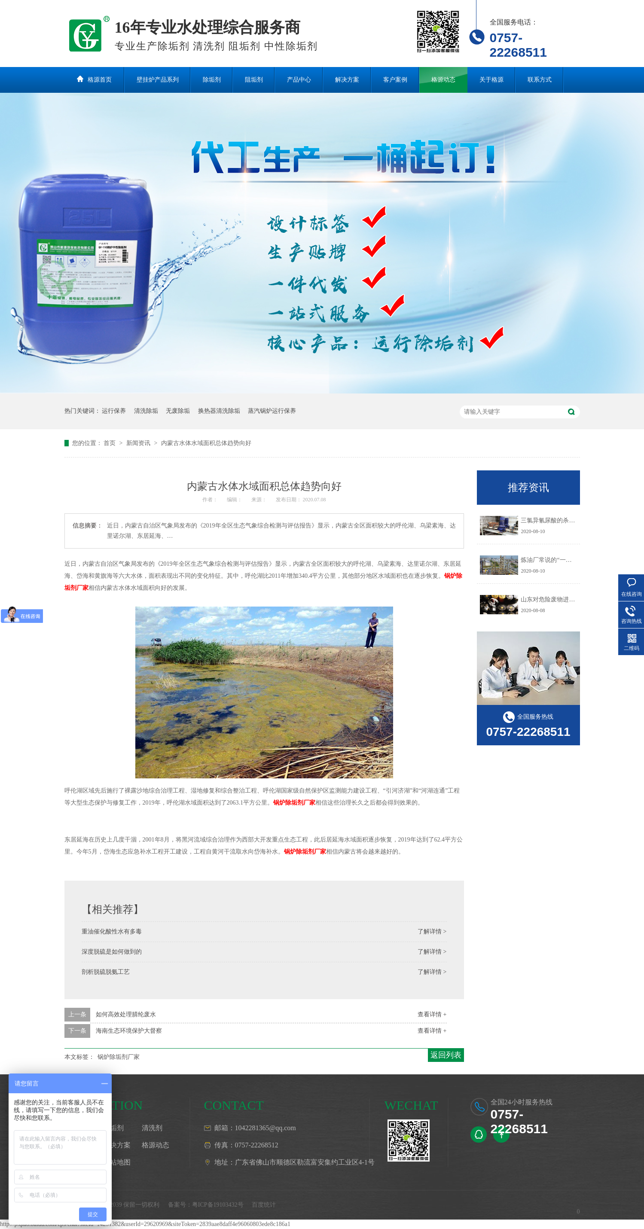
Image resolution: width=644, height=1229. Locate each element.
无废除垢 (178, 411)
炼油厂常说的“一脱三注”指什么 (562, 560)
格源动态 (443, 79)
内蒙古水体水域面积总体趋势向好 (206, 443)
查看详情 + (432, 1014)
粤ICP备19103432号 (218, 1205)
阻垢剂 (254, 79)
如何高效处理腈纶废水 (126, 1014)
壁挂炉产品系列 (158, 79)
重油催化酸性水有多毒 (112, 931)
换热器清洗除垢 (219, 411)
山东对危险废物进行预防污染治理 (566, 599)
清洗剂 (152, 1127)
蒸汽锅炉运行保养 (272, 411)
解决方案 (347, 79)
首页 (110, 443)
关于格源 (491, 79)
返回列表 (445, 1055)
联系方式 (540, 79)
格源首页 (100, 79)
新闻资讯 (139, 443)
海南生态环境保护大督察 (129, 1031)
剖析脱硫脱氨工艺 (106, 972)
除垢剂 (212, 79)
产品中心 (299, 79)
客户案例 (395, 79)
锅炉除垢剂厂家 (294, 802)
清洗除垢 (146, 411)
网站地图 (117, 1162)
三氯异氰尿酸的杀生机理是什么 (563, 520)
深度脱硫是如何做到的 (112, 951)
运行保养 (114, 411)
